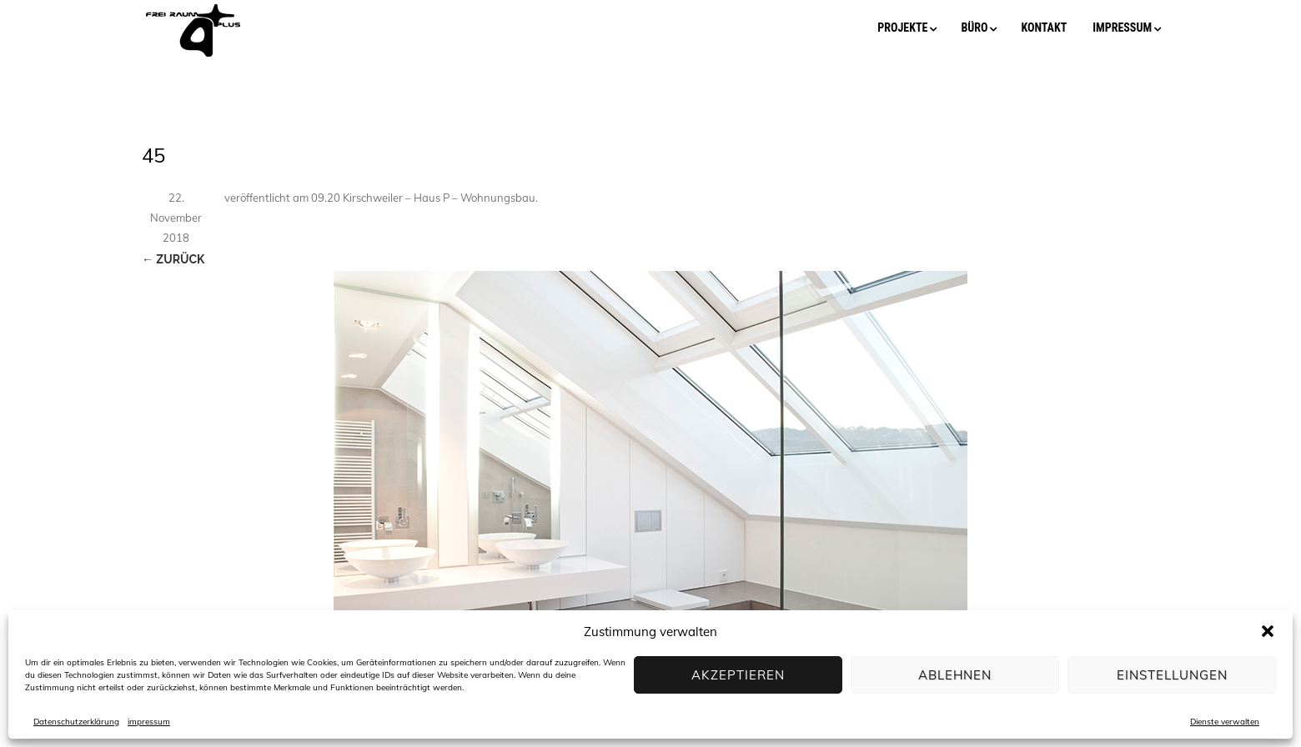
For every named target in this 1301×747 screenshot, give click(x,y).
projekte (902, 27)
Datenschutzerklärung (76, 721)
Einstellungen (1172, 675)
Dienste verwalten (1224, 721)
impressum (149, 721)
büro (974, 27)
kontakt (1044, 27)
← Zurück (173, 259)
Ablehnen (955, 675)
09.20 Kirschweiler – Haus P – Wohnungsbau (423, 197)
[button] (1267, 631)
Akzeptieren (738, 675)
